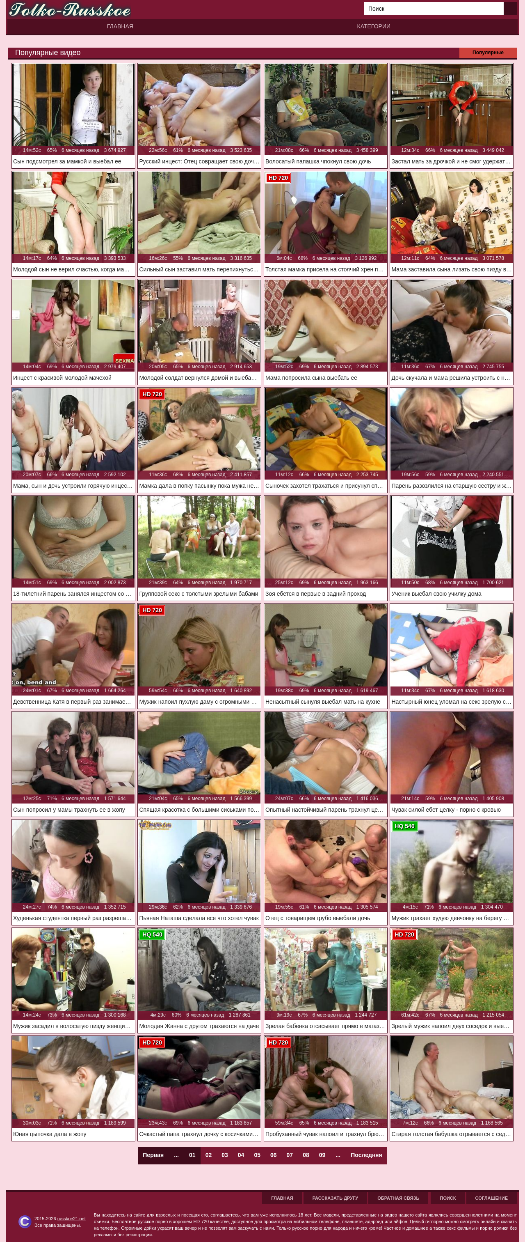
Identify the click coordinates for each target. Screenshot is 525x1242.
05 (257, 1155)
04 (241, 1155)
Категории (373, 26)
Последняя (366, 1155)
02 (208, 1155)
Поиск (448, 1198)
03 (224, 1155)
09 (322, 1155)
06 (273, 1155)
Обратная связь (398, 1198)
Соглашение (491, 1198)
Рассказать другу (335, 1198)
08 (306, 1155)
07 (290, 1155)
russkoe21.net (71, 1218)
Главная (120, 26)
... (338, 1155)
